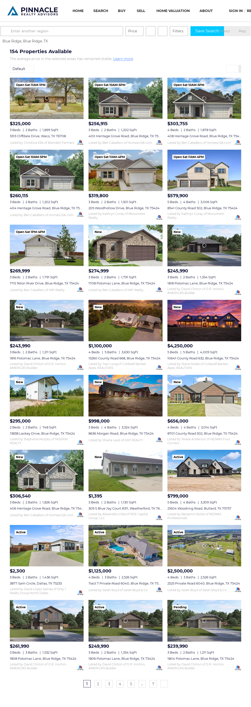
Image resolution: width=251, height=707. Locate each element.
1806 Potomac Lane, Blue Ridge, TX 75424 (121, 658)
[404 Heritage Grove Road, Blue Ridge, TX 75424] (47, 170)
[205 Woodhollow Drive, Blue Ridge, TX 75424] (125, 170)
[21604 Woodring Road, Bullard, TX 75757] (204, 470)
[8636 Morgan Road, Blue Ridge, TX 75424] (125, 395)
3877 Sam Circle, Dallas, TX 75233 (36, 583)
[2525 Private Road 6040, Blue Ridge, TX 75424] (204, 545)
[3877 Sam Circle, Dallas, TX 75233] (47, 545)
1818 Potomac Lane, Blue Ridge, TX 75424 (200, 283)
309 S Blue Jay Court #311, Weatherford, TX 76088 (127, 508)
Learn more (123, 59)
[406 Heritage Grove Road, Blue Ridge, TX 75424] (47, 470)
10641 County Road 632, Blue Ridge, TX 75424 (203, 358)
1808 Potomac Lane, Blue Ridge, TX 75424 (43, 658)
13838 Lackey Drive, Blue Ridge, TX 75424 (42, 433)
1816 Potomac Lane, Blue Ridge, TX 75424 (42, 358)
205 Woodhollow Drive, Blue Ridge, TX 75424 (124, 208)
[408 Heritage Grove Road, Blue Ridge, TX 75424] (204, 98)
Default (19, 69)
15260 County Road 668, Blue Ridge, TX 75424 (124, 358)
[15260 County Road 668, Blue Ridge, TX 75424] (125, 320)
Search (100, 11)
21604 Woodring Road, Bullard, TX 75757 (199, 508)
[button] (16, 31)
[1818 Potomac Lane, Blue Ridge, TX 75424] (204, 245)
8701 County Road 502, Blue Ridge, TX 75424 (202, 433)
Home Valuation (173, 11)
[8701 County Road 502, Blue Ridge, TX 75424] (204, 395)
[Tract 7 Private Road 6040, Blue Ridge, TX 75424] (125, 545)
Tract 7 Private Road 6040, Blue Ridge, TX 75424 (126, 583)
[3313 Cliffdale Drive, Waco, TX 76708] (47, 98)
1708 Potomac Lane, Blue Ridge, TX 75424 (121, 283)
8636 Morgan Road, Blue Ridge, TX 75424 (121, 433)
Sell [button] (141, 11)
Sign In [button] (236, 11)
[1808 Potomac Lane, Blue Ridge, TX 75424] (47, 620)
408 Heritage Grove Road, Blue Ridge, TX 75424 (205, 136)
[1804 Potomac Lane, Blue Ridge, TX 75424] (204, 620)
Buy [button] (122, 11)
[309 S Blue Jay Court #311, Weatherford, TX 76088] (125, 470)
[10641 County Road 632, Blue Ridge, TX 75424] (204, 320)
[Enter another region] (73, 31)
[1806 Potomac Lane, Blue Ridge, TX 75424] (125, 620)
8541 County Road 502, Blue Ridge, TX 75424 (202, 208)
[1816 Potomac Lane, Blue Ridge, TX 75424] (47, 320)
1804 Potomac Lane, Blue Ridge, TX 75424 (200, 658)
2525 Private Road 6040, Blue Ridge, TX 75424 (203, 583)
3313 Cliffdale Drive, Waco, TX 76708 (38, 136)
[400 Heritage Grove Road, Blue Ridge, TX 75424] (125, 98)
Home (78, 11)
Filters (187, 31)
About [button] (206, 11)
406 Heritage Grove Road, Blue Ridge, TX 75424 (48, 508)
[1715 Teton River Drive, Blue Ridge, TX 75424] (47, 245)
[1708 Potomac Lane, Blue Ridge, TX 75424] (125, 245)
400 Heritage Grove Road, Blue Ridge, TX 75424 (126, 136)
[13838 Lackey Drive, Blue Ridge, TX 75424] (47, 395)
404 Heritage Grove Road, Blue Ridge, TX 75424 (48, 208)
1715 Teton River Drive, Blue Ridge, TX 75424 (44, 283)
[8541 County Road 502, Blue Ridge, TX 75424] (204, 170)
